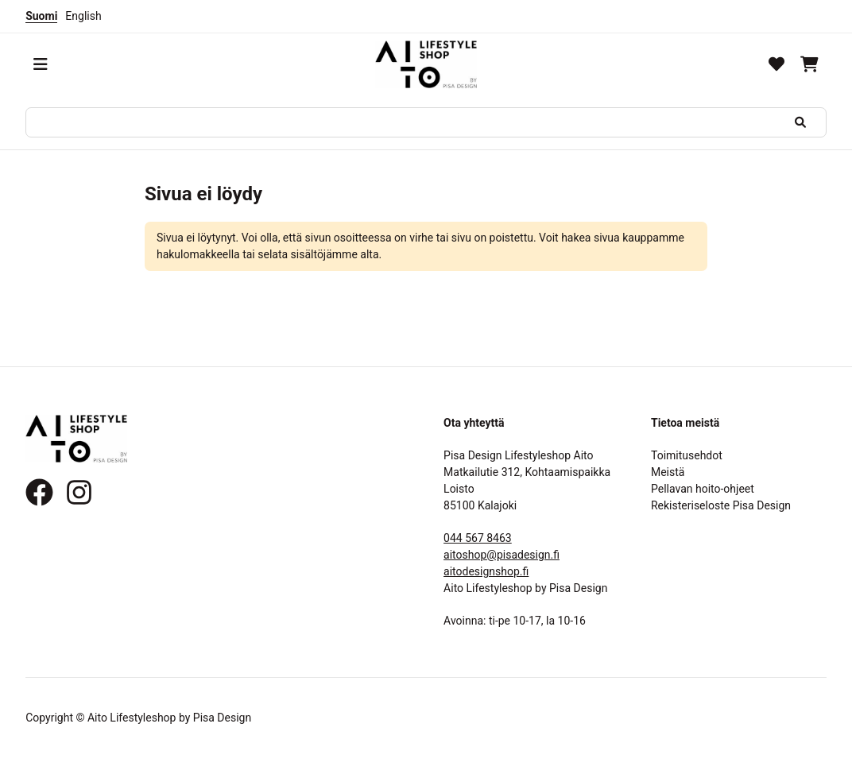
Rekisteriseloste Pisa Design (721, 505)
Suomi (41, 16)
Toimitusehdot (686, 455)
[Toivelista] (776, 64)
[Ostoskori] (809, 64)
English (83, 16)
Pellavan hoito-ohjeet (702, 488)
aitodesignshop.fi (486, 571)
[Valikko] (40, 64)
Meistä (667, 472)
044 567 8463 (477, 538)
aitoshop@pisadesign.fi (501, 554)
